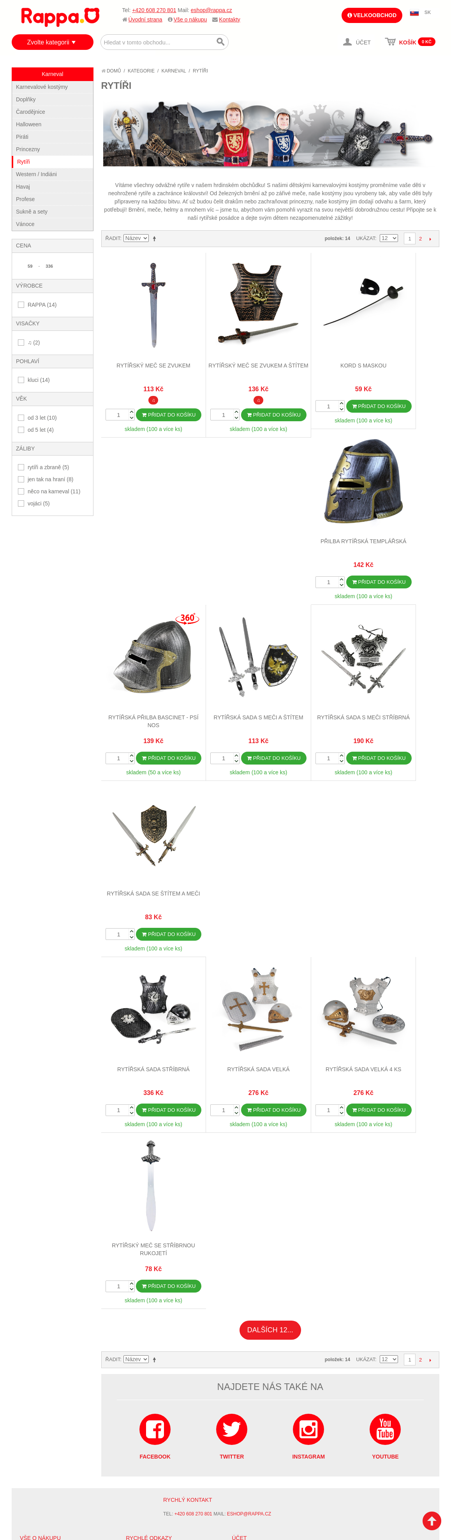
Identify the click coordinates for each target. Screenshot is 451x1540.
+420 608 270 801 (154, 10)
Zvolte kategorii (48, 42)
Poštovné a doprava (46, 1033)
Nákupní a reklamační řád (53, 1023)
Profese (25, 199)
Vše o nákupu (190, 19)
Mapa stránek (144, 1004)
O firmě (29, 1004)
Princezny (28, 149)
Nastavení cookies (206, 1106)
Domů (111, 71)
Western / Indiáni (36, 174)
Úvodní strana (145, 19)
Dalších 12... (270, 784)
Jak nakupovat (39, 1013)
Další (430, 239)
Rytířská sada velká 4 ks (312, 688)
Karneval (173, 71)
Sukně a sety (32, 211)
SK (428, 12)
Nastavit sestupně (156, 238)
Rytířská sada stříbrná (143, 688)
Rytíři (23, 162)
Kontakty (229, 19)
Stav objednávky (254, 1013)
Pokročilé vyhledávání (156, 1023)
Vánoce (25, 224)
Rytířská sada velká (228, 688)
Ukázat (365, 238)
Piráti (22, 137)
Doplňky (26, 99)
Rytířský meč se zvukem (143, 345)
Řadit (113, 238)
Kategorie (141, 71)
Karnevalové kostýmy (42, 87)
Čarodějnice (30, 112)
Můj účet (244, 1004)
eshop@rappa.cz (211, 10)
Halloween (28, 124)
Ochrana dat (36, 1043)
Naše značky (36, 1052)
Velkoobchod (371, 15)
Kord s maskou (312, 345)
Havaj (23, 187)
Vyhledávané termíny (154, 1013)
